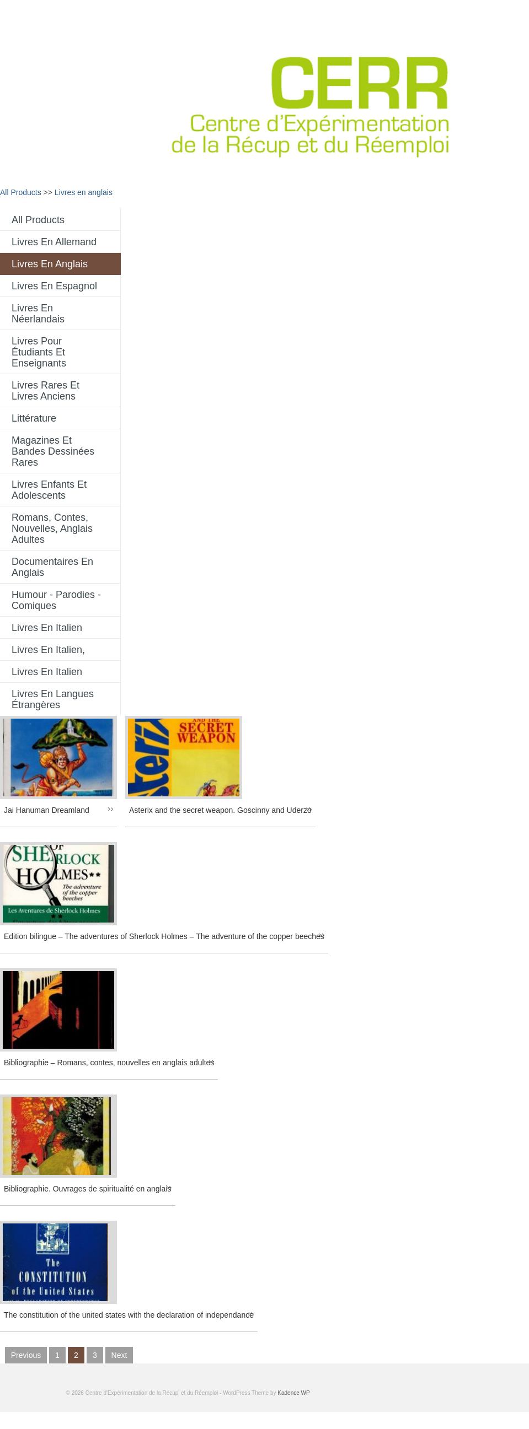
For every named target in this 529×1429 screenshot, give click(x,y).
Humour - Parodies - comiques (56, 600)
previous (26, 1355)
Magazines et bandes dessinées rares (53, 451)
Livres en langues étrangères (53, 699)
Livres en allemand (54, 241)
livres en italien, (48, 649)
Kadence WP (293, 1393)
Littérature (34, 418)
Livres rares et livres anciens (45, 391)
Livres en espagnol (54, 286)
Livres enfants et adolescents (49, 490)
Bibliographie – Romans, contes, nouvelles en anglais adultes (109, 1062)
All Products (20, 192)
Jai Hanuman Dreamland (46, 810)
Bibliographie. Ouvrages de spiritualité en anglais (88, 1188)
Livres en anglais (84, 192)
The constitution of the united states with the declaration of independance (129, 1315)
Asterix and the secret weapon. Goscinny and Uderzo (220, 810)
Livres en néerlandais (38, 314)
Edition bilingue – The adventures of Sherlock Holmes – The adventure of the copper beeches (164, 936)
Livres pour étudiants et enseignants (39, 352)
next (119, 1355)
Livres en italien (47, 627)
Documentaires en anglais (52, 567)
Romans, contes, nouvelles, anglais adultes (52, 528)
